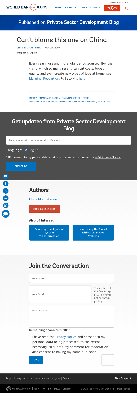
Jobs (58, 378)
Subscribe (21, 166)
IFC (49, 388)
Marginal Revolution (44, 78)
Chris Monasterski (29, 47)
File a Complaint (123, 378)
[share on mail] (5, 176)
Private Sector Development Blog (83, 22)
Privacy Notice (66, 337)
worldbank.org (118, 2)
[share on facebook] (5, 183)
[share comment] (6, 214)
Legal (8, 378)
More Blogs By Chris (44, 208)
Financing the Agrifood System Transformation (49, 232)
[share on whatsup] (5, 205)
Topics (83, 8)
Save (36, 360)
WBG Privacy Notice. (108, 157)
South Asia (104, 101)
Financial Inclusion (49, 98)
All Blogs (70, 8)
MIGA (57, 388)
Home (58, 8)
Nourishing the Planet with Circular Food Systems (93, 232)
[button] (126, 8)
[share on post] (5, 191)
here (82, 78)
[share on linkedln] (5, 198)
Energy (33, 98)
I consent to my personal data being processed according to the (66, 157)
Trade (85, 98)
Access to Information (42, 378)
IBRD (36, 388)
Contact (95, 8)
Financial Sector (71, 98)
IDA (43, 388)
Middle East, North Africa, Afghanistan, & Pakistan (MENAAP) (62, 101)
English (33, 52)
